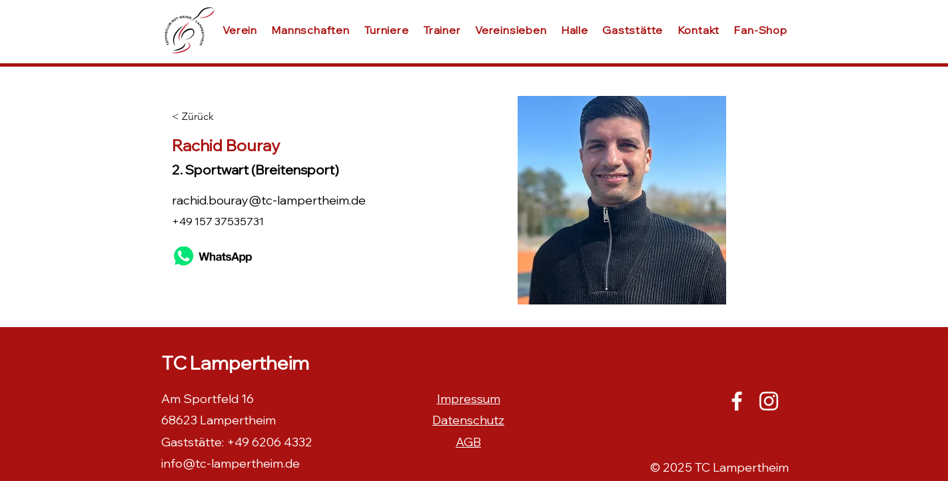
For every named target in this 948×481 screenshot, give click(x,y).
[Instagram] (768, 401)
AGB (468, 442)
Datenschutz (468, 420)
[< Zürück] (215, 117)
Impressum (468, 398)
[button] (574, 30)
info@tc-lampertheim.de (230, 463)
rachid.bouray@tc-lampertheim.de (269, 200)
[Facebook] (736, 401)
